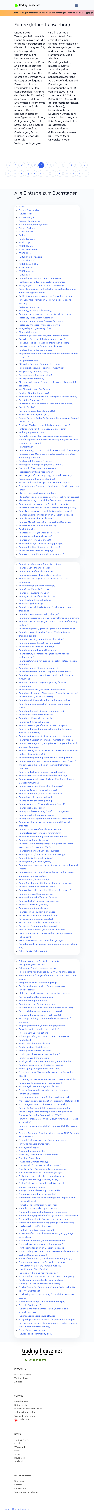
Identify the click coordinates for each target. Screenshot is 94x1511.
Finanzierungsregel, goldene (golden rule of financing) (47, 629)
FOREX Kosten (26, 267)
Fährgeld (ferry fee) (29, 332)
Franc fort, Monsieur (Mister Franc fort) (38, 1155)
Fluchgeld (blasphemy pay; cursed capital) (41, 1011)
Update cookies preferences (14, 1509)
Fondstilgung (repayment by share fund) (39, 1068)
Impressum (20, 1488)
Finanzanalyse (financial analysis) (35, 536)
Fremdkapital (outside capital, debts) (38, 1208)
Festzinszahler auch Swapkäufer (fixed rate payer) (44, 482)
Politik (17, 1443)
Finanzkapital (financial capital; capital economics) (44, 700)
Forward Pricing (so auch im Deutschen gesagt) (43, 1140)
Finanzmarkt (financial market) (34, 722)
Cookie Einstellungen (25, 1416)
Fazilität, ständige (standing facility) (37, 411)
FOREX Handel (26, 246)
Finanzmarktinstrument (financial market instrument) (45, 736)
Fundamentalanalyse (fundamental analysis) (41, 1280)
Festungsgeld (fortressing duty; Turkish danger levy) (45, 475)
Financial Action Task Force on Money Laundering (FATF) (47, 508)
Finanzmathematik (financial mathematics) (40, 793)
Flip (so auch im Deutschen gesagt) (37, 997)
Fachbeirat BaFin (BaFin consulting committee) (42, 282)
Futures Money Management (33, 224)
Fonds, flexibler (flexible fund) (34, 1047)
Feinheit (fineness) (28, 447)
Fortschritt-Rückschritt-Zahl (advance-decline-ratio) (45, 1108)
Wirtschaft (19, 1447)
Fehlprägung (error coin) (31, 432)
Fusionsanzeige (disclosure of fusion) (37, 1316)
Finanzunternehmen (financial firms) (37, 887)
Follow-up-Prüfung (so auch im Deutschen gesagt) (44, 1036)
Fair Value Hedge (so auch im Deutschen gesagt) (44, 343)
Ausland (18, 1461)
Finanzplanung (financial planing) (36, 801)
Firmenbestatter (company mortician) (38, 915)
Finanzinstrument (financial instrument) (39, 668)
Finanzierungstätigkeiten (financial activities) (41, 639)
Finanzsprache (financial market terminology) (42, 854)
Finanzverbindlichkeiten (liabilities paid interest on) (45, 890)
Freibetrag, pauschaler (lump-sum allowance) (42, 1176)
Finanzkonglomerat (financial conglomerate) (41, 711)
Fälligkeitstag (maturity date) (33, 371)
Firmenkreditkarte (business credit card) (39, 922)
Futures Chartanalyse (29, 210)
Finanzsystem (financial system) (35, 861)
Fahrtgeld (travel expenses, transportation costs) (44, 336)
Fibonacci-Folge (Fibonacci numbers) (38, 493)
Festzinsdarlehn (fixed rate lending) (37, 479)
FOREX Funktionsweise (30, 257)
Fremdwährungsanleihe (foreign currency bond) (43, 1212)
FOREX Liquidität (27, 260)
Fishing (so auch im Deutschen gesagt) (39, 961)
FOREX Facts (25, 275)
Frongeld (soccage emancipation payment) (41, 1244)
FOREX (22, 207)
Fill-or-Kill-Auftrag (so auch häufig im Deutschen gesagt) (47, 500)
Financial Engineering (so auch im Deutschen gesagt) (46, 515)
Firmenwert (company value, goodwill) (38, 926)
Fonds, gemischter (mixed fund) (35, 1051)
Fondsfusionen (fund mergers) (34, 1058)
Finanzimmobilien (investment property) (39, 643)
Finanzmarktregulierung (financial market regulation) (46, 757)
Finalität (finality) (27, 529)
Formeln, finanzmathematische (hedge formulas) (43, 1090)
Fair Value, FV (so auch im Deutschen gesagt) (42, 339)
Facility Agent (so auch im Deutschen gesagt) (42, 285)
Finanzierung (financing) (31, 603)
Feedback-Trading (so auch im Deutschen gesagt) (44, 425)
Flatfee (22, 235)
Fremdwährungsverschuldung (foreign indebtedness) (46, 1223)
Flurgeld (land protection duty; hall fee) (39, 1029)
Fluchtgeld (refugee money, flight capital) (40, 1015)
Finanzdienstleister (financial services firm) (40, 575)
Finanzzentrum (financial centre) (35, 908)
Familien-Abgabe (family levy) (34, 393)
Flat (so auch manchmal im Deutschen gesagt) (42, 986)
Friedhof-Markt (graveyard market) (36, 1230)
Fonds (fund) (25, 1040)
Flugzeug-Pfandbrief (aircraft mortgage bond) (42, 1025)
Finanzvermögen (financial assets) (36, 894)
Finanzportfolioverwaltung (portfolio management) (44, 811)
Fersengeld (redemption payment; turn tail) (41, 464)
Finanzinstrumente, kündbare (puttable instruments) (45, 672)
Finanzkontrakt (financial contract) (36, 715)
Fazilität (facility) (27, 407)
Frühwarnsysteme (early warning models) (40, 1266)
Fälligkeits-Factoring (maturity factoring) (39, 364)
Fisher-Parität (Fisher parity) (33, 951)
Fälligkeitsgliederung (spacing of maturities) (41, 368)
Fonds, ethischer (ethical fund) (34, 1043)
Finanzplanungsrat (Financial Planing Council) (42, 804)
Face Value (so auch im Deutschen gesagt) (40, 278)
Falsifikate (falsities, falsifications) (35, 389)
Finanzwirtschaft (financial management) (39, 901)
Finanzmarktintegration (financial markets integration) (46, 740)
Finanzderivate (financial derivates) (36, 571)
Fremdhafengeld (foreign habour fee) (38, 1205)
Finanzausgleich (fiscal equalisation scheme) (41, 554)
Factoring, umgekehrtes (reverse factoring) (41, 321)
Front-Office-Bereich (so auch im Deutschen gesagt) (45, 1258)
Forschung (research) (29, 1094)
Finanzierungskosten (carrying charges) (39, 614)
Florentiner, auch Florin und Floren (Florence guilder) (46, 1008)
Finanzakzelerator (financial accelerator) (39, 533)
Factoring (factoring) (29, 307)
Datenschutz (20, 1405)
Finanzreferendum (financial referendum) (40, 833)
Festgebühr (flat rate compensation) (37, 468)
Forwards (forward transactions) (35, 1144)
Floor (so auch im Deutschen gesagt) (38, 1004)
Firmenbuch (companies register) (36, 919)
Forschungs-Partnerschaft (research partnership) (43, 1104)
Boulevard (19, 1458)
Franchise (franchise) (29, 1158)
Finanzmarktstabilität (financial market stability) (43, 775)
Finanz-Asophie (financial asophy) (36, 551)
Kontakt (18, 1485)
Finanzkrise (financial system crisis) (36, 718)
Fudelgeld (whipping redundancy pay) (38, 1273)
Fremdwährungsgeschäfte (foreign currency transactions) (48, 1215)
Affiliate (18, 1382)
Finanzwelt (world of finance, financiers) (39, 897)
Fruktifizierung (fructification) (33, 1269)
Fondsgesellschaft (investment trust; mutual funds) (45, 1061)
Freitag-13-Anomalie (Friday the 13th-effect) (40, 1190)
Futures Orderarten (28, 228)
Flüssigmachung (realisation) (33, 1033)
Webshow (24, 1419)
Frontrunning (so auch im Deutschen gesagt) (42, 1262)
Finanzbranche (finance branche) (35, 568)
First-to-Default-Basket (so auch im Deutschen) (42, 930)
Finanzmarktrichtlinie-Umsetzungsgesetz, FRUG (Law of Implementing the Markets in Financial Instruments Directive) (47, 765)
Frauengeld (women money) (33, 1162)
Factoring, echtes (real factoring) (35, 310)
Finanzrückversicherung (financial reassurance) (43, 836)
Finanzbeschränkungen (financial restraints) (41, 564)
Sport (17, 1454)
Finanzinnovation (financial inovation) (38, 650)
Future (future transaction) (32, 1330)
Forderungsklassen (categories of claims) (39, 1086)
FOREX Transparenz (29, 249)
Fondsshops (25, 242)
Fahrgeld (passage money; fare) (35, 328)
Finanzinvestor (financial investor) (36, 697)
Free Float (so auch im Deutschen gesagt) (40, 1172)
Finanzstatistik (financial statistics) (36, 858)
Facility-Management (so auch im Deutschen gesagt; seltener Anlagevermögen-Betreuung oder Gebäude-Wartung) (46, 299)
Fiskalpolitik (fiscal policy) (32, 965)
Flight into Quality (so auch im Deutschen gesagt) (44, 993)
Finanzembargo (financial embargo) (37, 585)
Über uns (19, 1481)
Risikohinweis (21, 1401)
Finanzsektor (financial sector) (34, 840)
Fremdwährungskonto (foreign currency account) (44, 1219)
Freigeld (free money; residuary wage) (38, 1180)
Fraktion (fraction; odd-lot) (32, 1151)
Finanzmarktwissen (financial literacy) (38, 790)
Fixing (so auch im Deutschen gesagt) (38, 982)
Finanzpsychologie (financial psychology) (40, 829)
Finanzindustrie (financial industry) (36, 647)
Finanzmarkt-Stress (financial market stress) (41, 786)
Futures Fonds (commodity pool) (35, 1334)
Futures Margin (26, 217)
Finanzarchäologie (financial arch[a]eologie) (41, 543)
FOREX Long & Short (29, 264)
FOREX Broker (26, 232)
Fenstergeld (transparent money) (36, 461)
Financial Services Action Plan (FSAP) (37, 525)
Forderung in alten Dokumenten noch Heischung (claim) (47, 1079)
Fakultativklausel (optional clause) (36, 350)
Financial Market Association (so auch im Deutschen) (45, 522)
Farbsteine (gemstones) (31, 400)
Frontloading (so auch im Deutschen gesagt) (41, 1248)
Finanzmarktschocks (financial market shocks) (42, 772)
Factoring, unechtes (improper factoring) (40, 325)
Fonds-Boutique (27, 239)
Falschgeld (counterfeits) (31, 379)
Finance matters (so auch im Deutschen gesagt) (43, 504)
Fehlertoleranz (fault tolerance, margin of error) (43, 429)
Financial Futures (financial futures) (36, 518)
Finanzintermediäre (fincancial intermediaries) (42, 689)
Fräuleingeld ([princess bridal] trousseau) (40, 1165)
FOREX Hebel (25, 253)
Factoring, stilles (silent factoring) (36, 318)
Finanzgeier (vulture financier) (34, 593)
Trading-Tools (21, 1378)
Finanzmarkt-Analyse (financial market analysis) (43, 725)
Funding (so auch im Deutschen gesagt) (39, 1284)
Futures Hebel (26, 214)
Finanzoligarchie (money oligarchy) (36, 797)
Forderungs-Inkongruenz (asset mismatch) (40, 1083)
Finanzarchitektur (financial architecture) (39, 547)
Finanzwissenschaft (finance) (33, 904)
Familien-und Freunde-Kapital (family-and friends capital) (48, 396)
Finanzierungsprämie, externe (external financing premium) (49, 618)
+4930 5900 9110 (36, 1360)
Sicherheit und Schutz (25, 1412)
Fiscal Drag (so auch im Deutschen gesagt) (41, 940)
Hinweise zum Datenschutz (28, 1409)
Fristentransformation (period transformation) (42, 1240)
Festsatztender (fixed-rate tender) (36, 472)
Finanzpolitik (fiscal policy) (32, 808)
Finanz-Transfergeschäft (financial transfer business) (45, 883)
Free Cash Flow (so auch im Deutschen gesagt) (43, 1169)
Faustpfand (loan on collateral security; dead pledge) (46, 404)
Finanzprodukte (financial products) (37, 815)
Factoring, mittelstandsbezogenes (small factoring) (45, 314)
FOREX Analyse (26, 271)
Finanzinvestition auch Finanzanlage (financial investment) (48, 693)
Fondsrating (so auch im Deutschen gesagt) (41, 1065)
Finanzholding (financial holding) (35, 600)
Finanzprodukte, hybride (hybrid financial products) (45, 819)
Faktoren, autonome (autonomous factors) (40, 346)
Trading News (21, 1440)
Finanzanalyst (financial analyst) (35, 540)
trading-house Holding (26, 1492)
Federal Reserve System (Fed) (34, 414)
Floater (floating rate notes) (33, 1000)
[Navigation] (76, 5)
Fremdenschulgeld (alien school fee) (37, 1194)
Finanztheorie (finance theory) (34, 879)
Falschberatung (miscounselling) (35, 375)
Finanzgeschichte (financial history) (37, 596)
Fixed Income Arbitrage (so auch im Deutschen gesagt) (47, 972)
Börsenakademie (22, 1374)
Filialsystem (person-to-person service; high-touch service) (49, 497)
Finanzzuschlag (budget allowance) (37, 912)
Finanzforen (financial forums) (34, 589)
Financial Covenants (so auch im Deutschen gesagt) (45, 511)
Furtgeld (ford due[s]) (30, 1305)
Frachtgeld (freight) (29, 1147)
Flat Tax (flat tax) (27, 990)
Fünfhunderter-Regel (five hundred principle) (42, 1301)
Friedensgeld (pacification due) (35, 1226)
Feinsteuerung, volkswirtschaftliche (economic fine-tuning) (49, 450)
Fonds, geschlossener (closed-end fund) (39, 1054)
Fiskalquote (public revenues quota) (37, 968)
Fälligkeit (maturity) (28, 361)
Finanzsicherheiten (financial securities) (39, 851)
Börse (17, 1450)
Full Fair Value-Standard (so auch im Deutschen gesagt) (47, 1276)
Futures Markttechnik (29, 221)
